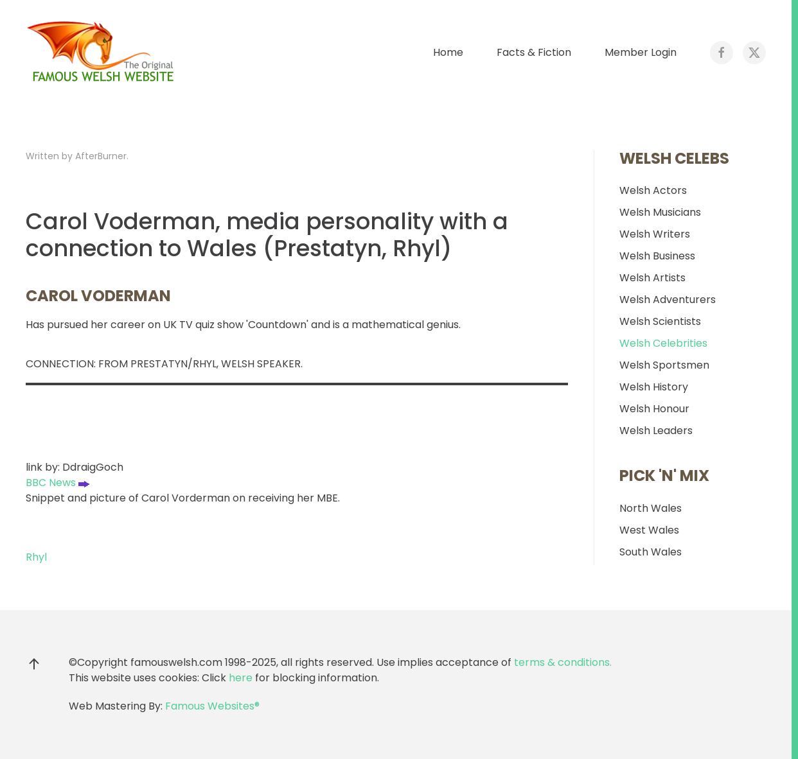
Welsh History (653, 387)
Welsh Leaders (656, 430)
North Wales (650, 508)
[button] (34, 664)
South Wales (650, 552)
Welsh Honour (654, 408)
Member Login (641, 52)
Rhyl (36, 557)
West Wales (649, 530)
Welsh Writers (654, 234)
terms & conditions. (563, 662)
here (241, 677)
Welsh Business (657, 256)
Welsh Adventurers (667, 299)
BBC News (57, 482)
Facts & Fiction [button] (534, 52)
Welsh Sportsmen (664, 365)
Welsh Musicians (660, 212)
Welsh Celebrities (663, 343)
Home (448, 52)
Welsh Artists (652, 277)
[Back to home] (103, 53)
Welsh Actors (653, 190)
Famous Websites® (212, 706)
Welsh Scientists (660, 321)
